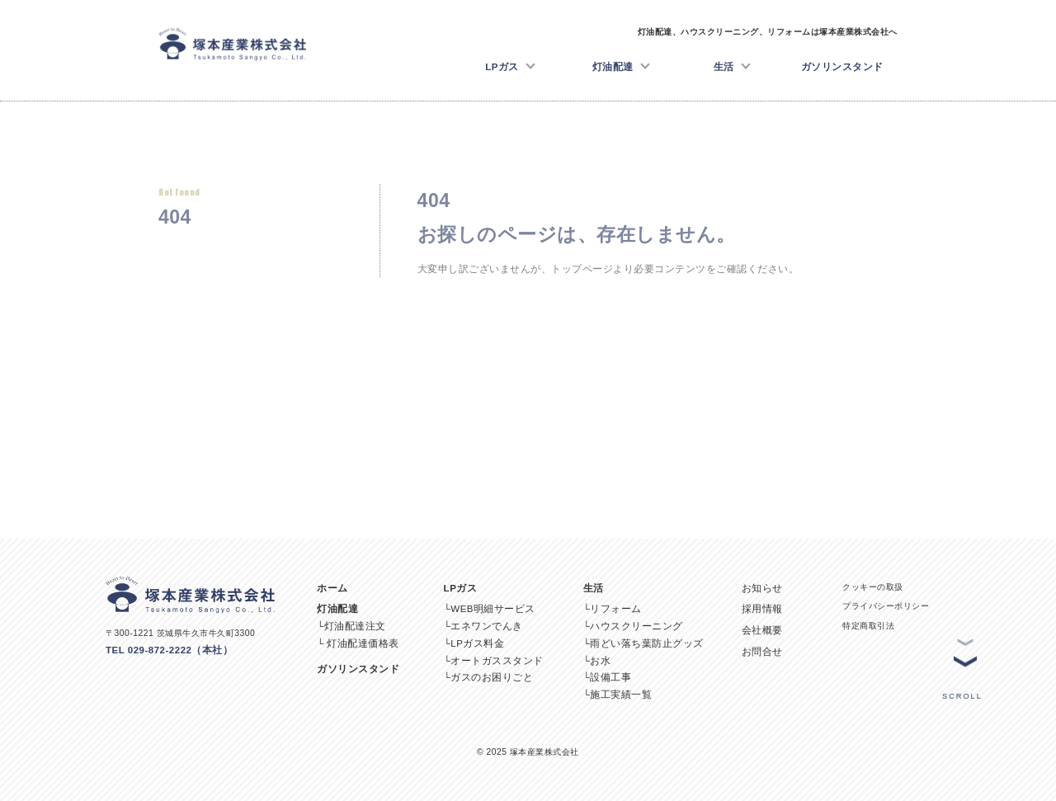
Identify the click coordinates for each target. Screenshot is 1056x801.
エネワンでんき (486, 626)
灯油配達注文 (355, 626)
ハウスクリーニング (636, 626)
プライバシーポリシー (885, 605)
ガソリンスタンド (842, 67)
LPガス (510, 65)
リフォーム (616, 609)
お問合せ (762, 652)
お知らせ (762, 588)
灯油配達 (621, 65)
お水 (600, 661)
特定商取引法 (868, 625)
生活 (732, 65)
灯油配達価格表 (363, 643)
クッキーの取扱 (872, 586)
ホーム (332, 588)
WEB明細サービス (492, 609)
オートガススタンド (497, 661)
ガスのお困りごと (491, 677)
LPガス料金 (477, 643)
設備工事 (610, 677)
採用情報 (762, 609)
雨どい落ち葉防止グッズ (647, 643)
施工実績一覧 (621, 695)
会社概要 (762, 630)
